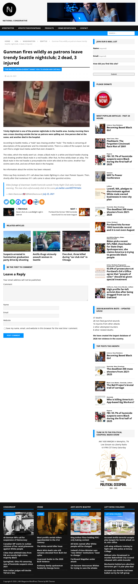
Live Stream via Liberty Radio (114, 444)
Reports (109, 154)
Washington (29, 41)
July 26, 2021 (12, 76)
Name (6, 304)
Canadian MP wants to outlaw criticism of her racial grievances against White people (18, 546)
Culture (109, 125)
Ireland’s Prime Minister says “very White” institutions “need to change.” (85, 552)
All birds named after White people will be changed (83, 545)
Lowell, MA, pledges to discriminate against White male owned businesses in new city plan (119, 194)
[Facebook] (18, 202)
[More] (42, 202)
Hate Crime (110, 139)
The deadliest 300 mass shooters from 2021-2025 (120, 212)
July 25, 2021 (48, 194)
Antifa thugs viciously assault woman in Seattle (44, 257)
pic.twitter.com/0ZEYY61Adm (68, 188)
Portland (114, 222)
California (110, 287)
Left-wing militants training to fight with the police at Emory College (118, 548)
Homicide (110, 207)
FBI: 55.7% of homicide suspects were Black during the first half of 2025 (119, 160)
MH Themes (50, 581)
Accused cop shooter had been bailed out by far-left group (118, 571)
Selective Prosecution (123, 266)
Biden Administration (115, 238)
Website (7, 320)
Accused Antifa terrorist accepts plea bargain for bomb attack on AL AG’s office (119, 540)
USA (16, 41)
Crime (109, 222)
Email (5, 312)
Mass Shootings (119, 207)
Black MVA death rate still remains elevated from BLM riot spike (52, 552)
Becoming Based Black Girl (119, 129)
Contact (84, 28)
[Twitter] (6, 202)
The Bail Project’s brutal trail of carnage (120, 386)
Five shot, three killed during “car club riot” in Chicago (75, 257)
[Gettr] (30, 202)
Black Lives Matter (113, 383)
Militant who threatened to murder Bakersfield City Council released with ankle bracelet (119, 557)
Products (49, 28)
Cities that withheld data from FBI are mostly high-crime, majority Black (17, 555)
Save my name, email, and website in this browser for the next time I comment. (42, 328)
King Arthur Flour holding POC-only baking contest (85, 538)
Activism (110, 173)
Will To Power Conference (114, 176)
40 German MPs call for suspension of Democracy (15, 538)
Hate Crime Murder (120, 287)
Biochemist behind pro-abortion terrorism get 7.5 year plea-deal (119, 565)
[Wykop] (36, 202)
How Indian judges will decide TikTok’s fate (17, 571)
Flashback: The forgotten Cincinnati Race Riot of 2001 (118, 144)
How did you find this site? (105, 63)
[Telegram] (24, 202)
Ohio (116, 139)
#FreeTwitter (8, 28)
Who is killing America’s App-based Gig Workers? (120, 401)
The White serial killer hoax (49, 546)
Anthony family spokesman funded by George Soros (50, 566)
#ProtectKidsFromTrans (29, 28)
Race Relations (118, 125)
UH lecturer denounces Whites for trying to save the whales (85, 566)
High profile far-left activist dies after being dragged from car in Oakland (120, 293)
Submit (114, 74)
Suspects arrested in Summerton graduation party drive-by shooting (16, 257)
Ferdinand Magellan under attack (83, 560)
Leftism (109, 186)
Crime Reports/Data (67, 28)
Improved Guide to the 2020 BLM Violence (50, 560)
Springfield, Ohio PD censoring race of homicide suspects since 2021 (18, 564)
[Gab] (12, 202)
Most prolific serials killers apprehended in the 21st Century (49, 540)
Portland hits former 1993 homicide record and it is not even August (120, 227)
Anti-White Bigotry (113, 237)
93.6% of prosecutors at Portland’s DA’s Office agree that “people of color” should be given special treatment (120, 274)
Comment (7, 284)
